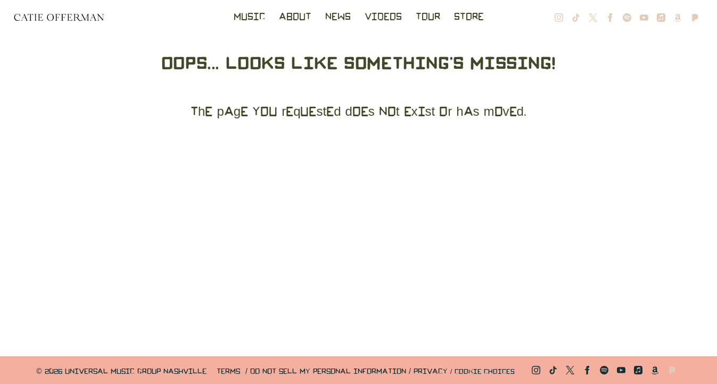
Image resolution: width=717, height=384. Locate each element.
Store (469, 17)
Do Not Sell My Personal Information (328, 372)
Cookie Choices (485, 372)
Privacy (431, 372)
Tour (428, 17)
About (295, 17)
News (338, 17)
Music (249, 17)
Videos (383, 17)
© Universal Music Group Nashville (121, 372)
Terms (228, 372)
